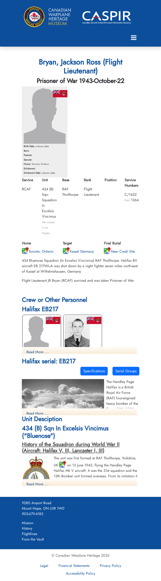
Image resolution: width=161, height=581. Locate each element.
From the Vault (33, 539)
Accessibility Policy (80, 573)
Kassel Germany (78, 251)
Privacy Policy (110, 565)
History (27, 528)
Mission (27, 523)
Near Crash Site (119, 251)
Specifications (94, 371)
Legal (44, 565)
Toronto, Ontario (38, 251)
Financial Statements (74, 565)
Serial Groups (125, 371)
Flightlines (29, 533)
